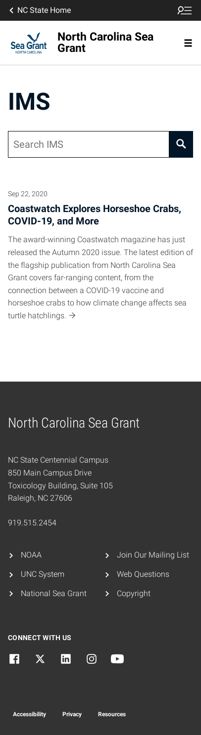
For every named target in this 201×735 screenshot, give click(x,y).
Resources (112, 714)
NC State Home (39, 10)
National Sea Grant (54, 593)
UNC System (42, 574)
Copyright (134, 593)
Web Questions (143, 574)
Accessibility (29, 714)
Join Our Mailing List (153, 555)
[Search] (181, 144)
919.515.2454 (32, 522)
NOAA (31, 555)
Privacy (72, 714)
